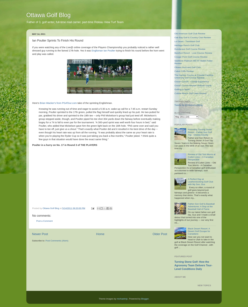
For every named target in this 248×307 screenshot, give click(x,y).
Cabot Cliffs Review (184, 71)
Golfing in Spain (182, 89)
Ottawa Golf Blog (48, 15)
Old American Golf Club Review (189, 33)
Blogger (145, 299)
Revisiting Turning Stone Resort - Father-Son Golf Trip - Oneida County (200, 132)
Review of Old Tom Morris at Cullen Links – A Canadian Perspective (201, 157)
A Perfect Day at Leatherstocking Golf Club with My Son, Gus (200, 182)
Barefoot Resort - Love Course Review (193, 53)
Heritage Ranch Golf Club (187, 45)
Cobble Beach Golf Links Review (190, 93)
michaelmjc (122, 299)
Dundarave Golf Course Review (189, 49)
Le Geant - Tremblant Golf (187, 41)
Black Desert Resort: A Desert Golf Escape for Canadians (199, 231)
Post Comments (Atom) (57, 240)
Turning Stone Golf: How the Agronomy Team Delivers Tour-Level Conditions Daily (193, 265)
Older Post (160, 234)
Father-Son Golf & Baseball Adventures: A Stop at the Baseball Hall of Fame (201, 206)
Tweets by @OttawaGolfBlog (188, 105)
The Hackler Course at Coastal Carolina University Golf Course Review (193, 76)
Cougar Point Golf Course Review (190, 57)
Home (100, 234)
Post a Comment (44, 221)
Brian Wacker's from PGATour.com (58, 103)
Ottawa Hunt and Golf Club (187, 67)
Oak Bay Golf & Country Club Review (192, 37)
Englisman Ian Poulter (103, 50)
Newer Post (40, 234)
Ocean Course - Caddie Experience (191, 81)
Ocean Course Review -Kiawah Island (192, 85)
